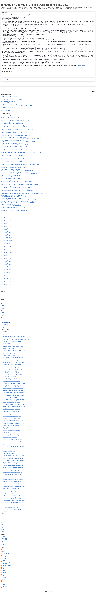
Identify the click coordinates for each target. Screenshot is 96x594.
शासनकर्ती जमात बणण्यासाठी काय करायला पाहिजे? (11, 381)
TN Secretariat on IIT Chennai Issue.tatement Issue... (14, 457)
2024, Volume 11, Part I (6, 281)
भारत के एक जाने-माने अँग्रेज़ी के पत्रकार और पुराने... (12, 430)
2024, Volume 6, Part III (6, 251)
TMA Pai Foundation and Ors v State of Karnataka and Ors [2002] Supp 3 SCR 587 (18, 141)
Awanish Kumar (5, 549)
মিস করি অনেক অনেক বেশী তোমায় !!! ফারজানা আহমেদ (13, 505)
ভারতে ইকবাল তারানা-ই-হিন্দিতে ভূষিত (10, 437)
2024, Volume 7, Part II (5, 255)
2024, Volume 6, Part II (5, 249)
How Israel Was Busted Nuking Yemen (11, 411)
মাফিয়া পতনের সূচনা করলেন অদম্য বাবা (10, 376)
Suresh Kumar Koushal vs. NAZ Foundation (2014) (11, 99)
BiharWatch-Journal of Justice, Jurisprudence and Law (34, 4)
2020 (3, 312)
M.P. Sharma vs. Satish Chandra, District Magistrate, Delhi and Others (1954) (17, 105)
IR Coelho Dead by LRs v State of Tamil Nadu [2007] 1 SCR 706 (14, 149)
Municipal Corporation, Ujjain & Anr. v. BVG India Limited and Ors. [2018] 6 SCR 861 (18, 181)
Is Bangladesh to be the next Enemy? (11, 397)
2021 (3, 310)
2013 (3, 520)
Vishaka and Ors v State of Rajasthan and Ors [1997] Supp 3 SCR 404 (15, 134)
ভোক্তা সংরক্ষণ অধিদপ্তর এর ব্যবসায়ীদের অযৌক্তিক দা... (13, 462)
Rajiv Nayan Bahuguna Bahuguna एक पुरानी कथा (13, 497)
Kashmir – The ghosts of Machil (9, 442)
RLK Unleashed (5, 560)
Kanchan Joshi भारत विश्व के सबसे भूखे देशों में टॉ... (12, 498)
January (5, 516)
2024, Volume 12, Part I (6, 284)
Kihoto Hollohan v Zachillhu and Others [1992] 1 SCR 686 (13, 123)
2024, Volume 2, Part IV (6, 228)
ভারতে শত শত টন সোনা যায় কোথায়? (10, 485)
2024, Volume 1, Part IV (6, 222)
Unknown (4, 567)
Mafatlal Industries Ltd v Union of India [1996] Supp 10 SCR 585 (14, 132)
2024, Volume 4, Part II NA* (6, 237)
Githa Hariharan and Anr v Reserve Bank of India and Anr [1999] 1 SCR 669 (16, 135)
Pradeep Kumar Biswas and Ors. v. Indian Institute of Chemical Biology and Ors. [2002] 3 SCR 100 (21, 138)
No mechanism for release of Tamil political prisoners (14, 444)
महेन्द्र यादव (4, 577)
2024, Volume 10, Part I (6, 276)
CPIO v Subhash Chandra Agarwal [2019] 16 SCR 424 (12, 198)
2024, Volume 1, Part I (5, 217)
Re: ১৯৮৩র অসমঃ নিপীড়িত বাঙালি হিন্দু (10, 507)
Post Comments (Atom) (51, 83)
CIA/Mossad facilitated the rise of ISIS (11, 338)
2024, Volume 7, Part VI (6, 261)
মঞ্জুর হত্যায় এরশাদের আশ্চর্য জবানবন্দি (10, 378)
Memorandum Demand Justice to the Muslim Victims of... (15, 399)
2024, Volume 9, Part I (5, 273)
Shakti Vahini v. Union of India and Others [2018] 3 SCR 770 (13, 183)
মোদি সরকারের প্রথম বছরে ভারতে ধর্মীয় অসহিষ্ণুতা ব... (13, 463)
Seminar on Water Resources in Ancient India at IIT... (14, 460)
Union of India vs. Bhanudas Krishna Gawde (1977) (11, 98)
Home (48, 79)
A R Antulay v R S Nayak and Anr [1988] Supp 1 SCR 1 (12, 122)
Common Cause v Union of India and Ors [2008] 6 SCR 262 (13, 150)
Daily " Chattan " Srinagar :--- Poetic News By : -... (13, 367)
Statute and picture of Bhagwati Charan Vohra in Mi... (14, 490)
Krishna (3, 551)
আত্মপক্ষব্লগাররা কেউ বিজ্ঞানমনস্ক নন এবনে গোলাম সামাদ (13, 439)
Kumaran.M (4, 555)
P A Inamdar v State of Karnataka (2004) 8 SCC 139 (11, 143)
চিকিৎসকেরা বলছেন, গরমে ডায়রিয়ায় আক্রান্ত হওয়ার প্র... (13, 472)
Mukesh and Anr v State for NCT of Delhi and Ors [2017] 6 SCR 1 (14, 172)
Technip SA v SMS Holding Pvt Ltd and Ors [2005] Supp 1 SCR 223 (14, 144)
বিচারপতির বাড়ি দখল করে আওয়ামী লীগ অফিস (12, 385)
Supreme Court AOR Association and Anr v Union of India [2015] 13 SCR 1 (16, 167)
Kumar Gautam (5, 553)
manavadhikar (5, 582)
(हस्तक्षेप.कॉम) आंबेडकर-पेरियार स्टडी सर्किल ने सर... (11, 401)
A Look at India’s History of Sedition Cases (12, 364)
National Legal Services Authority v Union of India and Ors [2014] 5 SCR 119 (16, 163)
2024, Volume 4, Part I (5, 235)
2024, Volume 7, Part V (5, 260)
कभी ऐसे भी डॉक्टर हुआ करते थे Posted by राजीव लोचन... (13, 479)
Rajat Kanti (4, 563)
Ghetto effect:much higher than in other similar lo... (13, 465)
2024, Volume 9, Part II (5, 275)
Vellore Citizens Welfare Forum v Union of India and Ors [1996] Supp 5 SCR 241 (17, 129)
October (5, 326)
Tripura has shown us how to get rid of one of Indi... (14, 366)
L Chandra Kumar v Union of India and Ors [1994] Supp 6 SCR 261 (14, 128)
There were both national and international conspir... (14, 413)
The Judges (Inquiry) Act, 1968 (7, 542)
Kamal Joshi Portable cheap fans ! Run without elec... (14, 486)
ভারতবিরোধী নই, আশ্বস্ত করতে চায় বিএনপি (11, 373)
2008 (3, 529)
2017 (3, 317)
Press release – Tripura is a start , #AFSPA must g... (13, 446)
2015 (3, 321)
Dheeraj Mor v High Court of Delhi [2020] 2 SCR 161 (12, 205)
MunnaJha (4, 556)
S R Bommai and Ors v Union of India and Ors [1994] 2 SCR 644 (14, 126)
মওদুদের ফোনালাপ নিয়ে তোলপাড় (9, 415)
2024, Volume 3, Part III (6, 232)
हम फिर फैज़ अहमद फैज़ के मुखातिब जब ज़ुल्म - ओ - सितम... (13, 346)
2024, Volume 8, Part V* (6, 272)
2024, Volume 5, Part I (5, 241)
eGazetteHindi (4, 539)
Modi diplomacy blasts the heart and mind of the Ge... (14, 350)
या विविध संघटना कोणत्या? (7, 343)
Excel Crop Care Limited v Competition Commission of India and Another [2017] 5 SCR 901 (19, 173)
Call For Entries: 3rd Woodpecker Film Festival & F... (13, 458)
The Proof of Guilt (4, 544)
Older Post (91, 79)
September (5, 327)
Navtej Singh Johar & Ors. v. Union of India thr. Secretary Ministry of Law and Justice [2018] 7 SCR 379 (22, 184)
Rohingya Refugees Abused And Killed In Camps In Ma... (14, 448)
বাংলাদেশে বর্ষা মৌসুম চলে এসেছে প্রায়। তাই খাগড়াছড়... (13, 369)
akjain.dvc (4, 579)
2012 (3, 522)
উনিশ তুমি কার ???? (6, 427)
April (4, 511)
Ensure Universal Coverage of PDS (10, 453)
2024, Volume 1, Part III (6, 220)
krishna (3, 581)
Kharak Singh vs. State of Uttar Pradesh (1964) (10, 107)
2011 (3, 524)
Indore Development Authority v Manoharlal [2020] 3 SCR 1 (13, 208)
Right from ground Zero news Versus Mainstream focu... (14, 345)
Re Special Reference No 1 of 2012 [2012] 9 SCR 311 (12, 155)
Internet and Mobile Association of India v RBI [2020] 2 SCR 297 (14, 207)
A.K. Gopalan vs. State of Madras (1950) (9, 104)
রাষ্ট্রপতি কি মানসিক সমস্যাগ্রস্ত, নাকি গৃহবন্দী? (11, 387)
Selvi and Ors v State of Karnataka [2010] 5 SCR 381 (11, 154)
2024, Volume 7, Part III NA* (7, 257)
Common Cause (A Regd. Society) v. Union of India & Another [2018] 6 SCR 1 (17, 180)
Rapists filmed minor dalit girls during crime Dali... (13, 502)
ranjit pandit (4, 586)
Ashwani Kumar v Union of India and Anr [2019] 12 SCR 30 (13, 195)
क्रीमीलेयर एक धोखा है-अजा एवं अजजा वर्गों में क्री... (11, 402)
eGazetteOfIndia (4, 541)
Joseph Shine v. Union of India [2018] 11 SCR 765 (11, 189)
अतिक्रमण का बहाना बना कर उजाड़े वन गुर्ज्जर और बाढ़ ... (12, 348)
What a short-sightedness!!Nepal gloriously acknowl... (14, 357)
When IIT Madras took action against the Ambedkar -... (14, 362)
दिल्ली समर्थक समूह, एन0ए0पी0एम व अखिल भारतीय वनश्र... (13, 388)
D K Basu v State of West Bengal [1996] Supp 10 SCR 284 (13, 131)
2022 (3, 308)
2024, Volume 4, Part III (6, 238)
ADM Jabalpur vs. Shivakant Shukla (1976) (9, 96)
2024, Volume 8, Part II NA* (6, 267)
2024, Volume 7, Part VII (6, 263)
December (5, 322)
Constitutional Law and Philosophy (8, 536)
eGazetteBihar (4, 538)
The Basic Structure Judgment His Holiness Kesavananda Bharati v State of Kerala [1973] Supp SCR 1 (22, 115)
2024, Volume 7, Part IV (6, 258)
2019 (3, 313)
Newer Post (5, 79)
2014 (3, 519)
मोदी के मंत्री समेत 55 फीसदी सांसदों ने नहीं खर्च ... (11, 488)
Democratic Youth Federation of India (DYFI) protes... (14, 374)
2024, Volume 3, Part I (5, 229)
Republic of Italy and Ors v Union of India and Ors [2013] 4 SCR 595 (15, 157)
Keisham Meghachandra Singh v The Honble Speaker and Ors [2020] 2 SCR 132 (17, 202)
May (4, 334)
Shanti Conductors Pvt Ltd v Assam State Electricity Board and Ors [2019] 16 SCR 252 (18, 201)
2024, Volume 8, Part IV (6, 270)
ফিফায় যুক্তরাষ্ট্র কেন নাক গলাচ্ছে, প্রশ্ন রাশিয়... (11, 469)
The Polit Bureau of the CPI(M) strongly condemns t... (14, 390)
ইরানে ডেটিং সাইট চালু (7, 432)
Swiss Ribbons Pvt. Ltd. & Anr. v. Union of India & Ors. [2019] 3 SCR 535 (15, 192)
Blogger (50, 591)
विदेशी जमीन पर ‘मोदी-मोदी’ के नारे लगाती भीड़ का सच (12, 481)
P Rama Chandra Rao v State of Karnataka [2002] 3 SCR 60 (13, 140)
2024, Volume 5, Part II (5, 243)
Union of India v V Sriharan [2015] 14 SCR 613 (10, 169)
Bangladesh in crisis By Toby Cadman (11, 352)
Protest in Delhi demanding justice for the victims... (13, 359)
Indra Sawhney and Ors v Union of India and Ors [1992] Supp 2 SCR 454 (16, 125)
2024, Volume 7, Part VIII (6, 264)
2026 (3, 301)
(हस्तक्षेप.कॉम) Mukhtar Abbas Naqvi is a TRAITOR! (13, 474)
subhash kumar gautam (7, 587)
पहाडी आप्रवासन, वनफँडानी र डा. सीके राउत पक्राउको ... (12, 504)
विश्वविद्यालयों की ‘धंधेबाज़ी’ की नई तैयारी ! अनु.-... (11, 355)
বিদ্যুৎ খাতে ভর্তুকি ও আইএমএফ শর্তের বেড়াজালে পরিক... (13, 455)
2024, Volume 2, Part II (5, 225)
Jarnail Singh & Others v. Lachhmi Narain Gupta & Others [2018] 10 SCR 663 (16, 187)
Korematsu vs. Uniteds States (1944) (8, 101)
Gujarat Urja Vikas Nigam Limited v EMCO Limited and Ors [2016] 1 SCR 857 (17, 170)
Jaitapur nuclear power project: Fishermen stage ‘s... (13, 395)
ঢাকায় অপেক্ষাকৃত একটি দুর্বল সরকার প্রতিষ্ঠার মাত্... (12, 360)
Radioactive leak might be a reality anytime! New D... (14, 467)
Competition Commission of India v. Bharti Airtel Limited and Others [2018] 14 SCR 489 (19, 190)
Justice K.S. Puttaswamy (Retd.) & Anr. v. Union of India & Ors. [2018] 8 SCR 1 (17, 186)
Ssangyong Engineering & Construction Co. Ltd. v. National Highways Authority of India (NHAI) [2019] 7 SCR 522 (24, 193)
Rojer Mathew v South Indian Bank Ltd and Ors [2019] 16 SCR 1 (14, 196)
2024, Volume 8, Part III (6, 269)
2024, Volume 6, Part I (5, 247)
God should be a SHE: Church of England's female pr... (14, 336)
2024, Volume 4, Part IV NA (6, 240)
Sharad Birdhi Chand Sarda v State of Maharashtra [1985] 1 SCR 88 (15, 120)
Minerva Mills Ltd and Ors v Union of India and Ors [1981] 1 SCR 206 (15, 119)
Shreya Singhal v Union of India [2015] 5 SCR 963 (11, 166)
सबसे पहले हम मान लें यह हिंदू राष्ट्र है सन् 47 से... (11, 429)
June (4, 333)
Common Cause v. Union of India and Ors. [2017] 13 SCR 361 (13, 175)
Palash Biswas (5, 558)
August (5, 329)
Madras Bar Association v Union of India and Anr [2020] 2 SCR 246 (14, 210)
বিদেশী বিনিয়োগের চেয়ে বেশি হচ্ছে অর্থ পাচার (11, 418)
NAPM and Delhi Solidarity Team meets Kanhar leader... (14, 404)
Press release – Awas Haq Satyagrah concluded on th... (14, 392)
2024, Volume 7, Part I (5, 254)
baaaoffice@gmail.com (82, 65)
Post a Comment (7, 74)
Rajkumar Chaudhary (6, 565)
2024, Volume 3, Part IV (6, 234)
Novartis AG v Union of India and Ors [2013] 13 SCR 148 (12, 158)
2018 (3, 315)
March (4, 513)
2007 (3, 531)
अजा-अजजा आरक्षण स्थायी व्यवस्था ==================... (14, 451)
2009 (3, 527)
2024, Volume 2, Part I (5, 223)
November (5, 324)
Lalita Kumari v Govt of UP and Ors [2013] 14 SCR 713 (12, 161)
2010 (3, 526)
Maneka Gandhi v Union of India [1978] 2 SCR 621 (11, 117)
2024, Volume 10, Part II (6, 278)
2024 (3, 305)
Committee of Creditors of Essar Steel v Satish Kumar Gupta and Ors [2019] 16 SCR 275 (19, 199)
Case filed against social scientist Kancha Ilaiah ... (13, 341)
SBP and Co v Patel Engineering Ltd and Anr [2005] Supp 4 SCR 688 (15, 146)
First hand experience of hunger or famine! (12, 495)
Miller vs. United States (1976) (7, 108)
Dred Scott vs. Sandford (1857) (7, 110)
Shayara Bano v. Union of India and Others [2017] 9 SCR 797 (13, 176)
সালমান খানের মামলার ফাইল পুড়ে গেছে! (10, 434)
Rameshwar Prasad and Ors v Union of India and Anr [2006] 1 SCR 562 (15, 147)
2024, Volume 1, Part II (5, 218)
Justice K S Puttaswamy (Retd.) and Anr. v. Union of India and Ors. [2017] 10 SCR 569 (18, 178)
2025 (3, 303)
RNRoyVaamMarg (6, 562)
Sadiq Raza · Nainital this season (10, 477)
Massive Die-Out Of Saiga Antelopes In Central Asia (14, 353)
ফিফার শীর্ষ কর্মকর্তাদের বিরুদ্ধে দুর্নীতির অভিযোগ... (12, 435)
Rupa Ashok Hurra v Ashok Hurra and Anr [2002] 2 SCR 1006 (13, 137)
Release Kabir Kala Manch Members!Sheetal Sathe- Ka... (14, 394)
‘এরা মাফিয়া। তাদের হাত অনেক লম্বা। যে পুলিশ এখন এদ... (13, 483)
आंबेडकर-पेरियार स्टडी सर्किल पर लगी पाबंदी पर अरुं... (12, 425)
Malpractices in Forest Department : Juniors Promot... (14, 509)
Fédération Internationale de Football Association (13, 422)
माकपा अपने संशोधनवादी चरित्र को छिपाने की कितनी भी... (13, 492)
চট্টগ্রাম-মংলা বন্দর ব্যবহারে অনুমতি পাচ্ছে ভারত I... (12, 416)
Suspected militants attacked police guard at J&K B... (14, 406)
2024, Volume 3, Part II (5, 231)
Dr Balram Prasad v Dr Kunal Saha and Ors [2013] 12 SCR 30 (13, 160)
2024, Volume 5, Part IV (6, 246)
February (5, 515)
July (4, 331)
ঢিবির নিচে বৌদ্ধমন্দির (7, 476)
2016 (3, 319)
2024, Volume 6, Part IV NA (6, 252)
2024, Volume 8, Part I (5, 266)
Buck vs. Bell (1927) (5, 102)
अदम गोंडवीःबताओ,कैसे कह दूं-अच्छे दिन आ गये (11, 371)
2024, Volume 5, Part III (6, 244)
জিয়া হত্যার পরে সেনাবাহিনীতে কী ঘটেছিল (11, 493)
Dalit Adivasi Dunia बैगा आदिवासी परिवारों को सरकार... (13, 470)
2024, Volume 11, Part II (6, 283)
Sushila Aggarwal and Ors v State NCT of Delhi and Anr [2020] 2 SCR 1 (15, 204)
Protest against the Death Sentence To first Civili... (13, 420)
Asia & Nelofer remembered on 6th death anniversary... (14, 383)
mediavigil (4, 584)
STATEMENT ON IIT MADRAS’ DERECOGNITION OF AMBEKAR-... (16, 339)
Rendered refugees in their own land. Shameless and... (14, 500)
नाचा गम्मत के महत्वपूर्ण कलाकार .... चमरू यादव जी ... (12, 409)
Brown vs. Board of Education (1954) (8, 211)
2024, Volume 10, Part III (6, 279)
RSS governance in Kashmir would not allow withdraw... (14, 408)
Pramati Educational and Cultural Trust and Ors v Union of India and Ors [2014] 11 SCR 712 (20, 164)
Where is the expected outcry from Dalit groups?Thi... (14, 441)
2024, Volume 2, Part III (6, 226)
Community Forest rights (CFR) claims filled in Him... (14, 423)
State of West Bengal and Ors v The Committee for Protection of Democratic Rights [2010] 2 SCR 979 (22, 152)
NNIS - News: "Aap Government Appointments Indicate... (15, 450)
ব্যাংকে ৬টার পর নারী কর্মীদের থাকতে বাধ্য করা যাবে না (13, 380)
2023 (3, 307)
